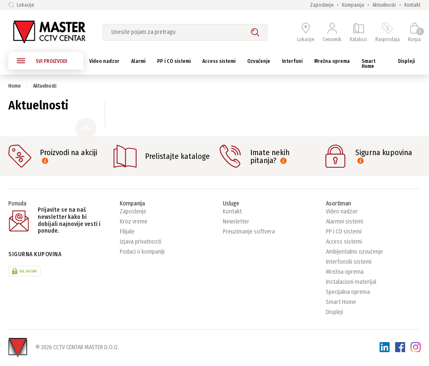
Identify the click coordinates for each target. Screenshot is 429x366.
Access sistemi (344, 241)
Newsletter (236, 221)
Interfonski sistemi (349, 261)
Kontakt (412, 5)
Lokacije (21, 5)
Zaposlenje (321, 5)
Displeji (334, 312)
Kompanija (353, 5)
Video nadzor (342, 211)
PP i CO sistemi (344, 231)
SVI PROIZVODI (42, 61)
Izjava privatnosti (140, 241)
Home (14, 86)
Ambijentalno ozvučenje (354, 251)
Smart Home (341, 302)
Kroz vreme (133, 221)
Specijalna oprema (348, 292)
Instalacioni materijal (351, 282)
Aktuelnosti (384, 5)
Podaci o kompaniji (142, 251)
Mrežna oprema (345, 271)
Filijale (127, 231)
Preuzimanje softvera (249, 231)
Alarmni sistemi (344, 221)
